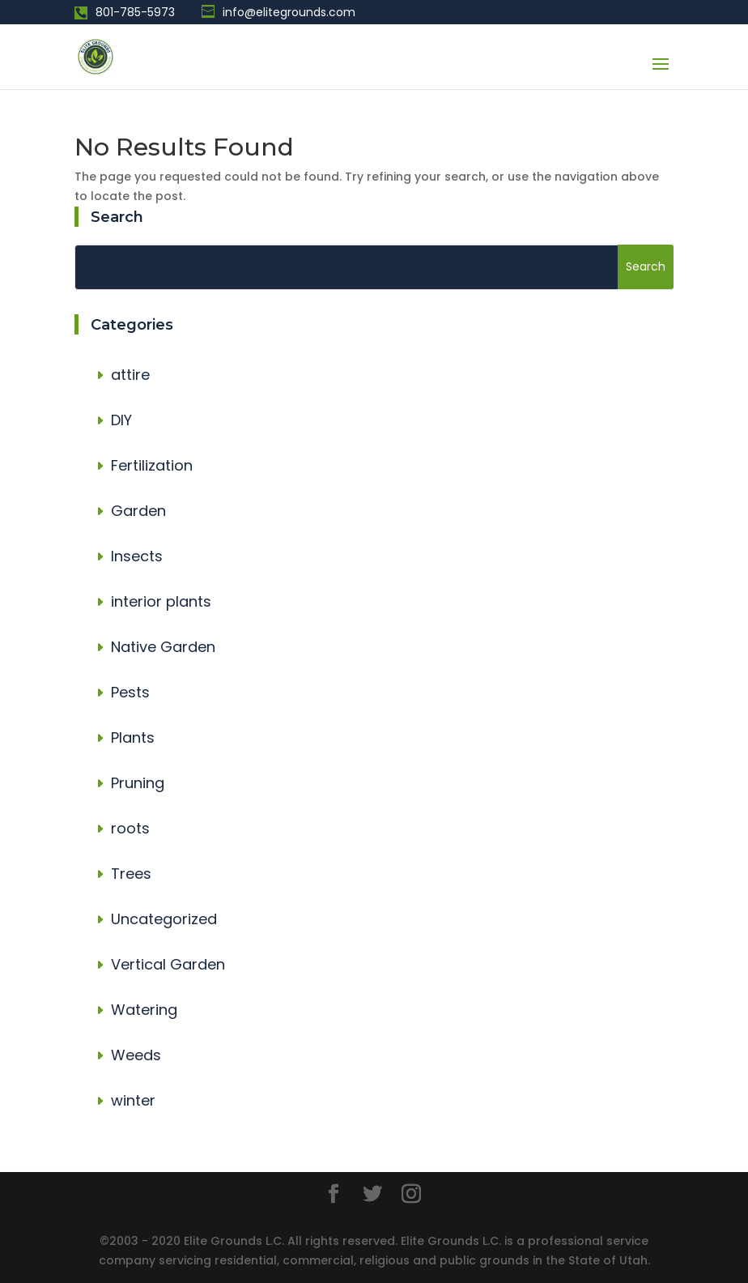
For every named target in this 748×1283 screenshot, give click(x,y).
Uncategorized (164, 919)
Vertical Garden (168, 964)
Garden (138, 511)
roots (130, 828)
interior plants (161, 601)
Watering (144, 1010)
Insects (137, 556)
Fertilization (152, 465)
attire (130, 374)
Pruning (137, 783)
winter (133, 1100)
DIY (121, 420)
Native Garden (163, 647)
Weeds (136, 1055)
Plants (133, 737)
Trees (131, 873)
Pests (130, 692)
